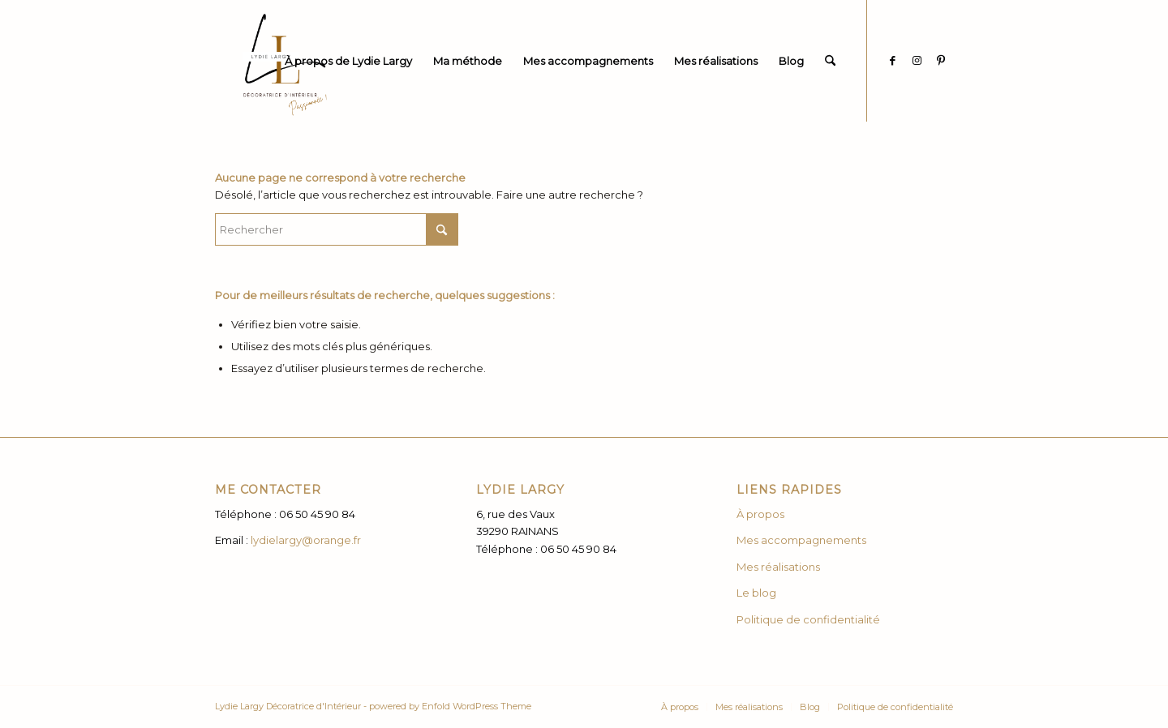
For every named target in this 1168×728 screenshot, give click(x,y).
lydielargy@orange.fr (306, 539)
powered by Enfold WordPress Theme (450, 706)
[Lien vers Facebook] (892, 60)
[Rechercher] (830, 61)
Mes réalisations (778, 566)
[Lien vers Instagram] (916, 60)
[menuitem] (348, 61)
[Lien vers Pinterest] (941, 60)
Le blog (756, 592)
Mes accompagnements (802, 539)
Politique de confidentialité (808, 619)
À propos (760, 513)
